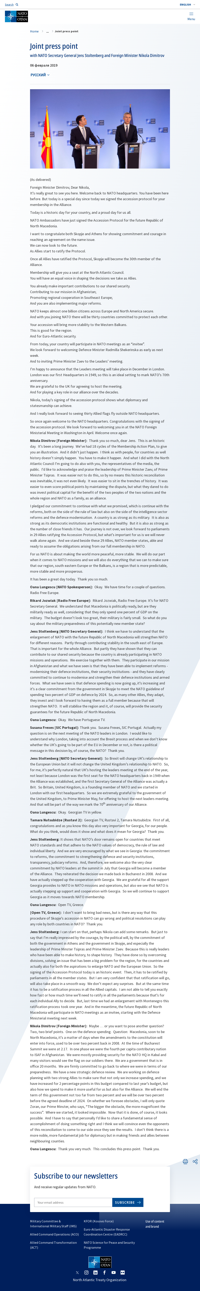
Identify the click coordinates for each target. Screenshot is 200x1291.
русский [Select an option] (38, 75)
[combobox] (187, 4)
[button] (187, 4)
